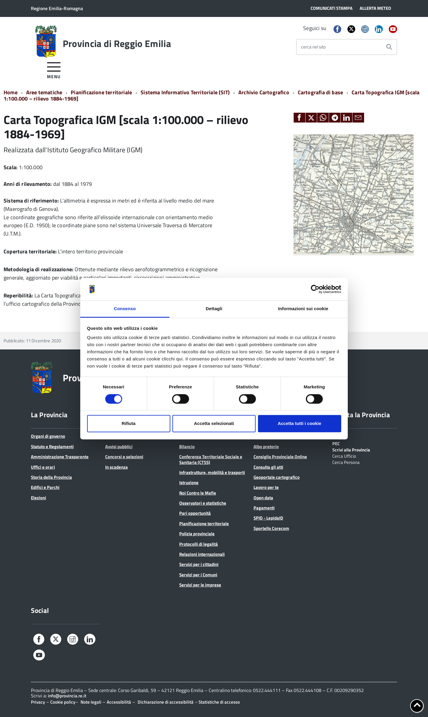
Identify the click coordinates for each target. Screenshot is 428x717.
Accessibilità (119, 702)
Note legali (91, 702)
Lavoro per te (266, 487)
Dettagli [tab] (214, 308)
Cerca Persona (346, 462)
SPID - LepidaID (268, 517)
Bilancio (187, 446)
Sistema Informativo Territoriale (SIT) (185, 92)
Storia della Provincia (51, 477)
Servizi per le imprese (200, 584)
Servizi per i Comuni (198, 574)
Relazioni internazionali (202, 554)
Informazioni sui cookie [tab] (303, 308)
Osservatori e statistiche (202, 503)
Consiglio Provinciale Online (280, 456)
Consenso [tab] (125, 308)
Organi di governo (48, 436)
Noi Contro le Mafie (197, 492)
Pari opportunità (195, 513)
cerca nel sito (313, 46)
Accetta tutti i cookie (299, 423)
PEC (336, 443)
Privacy (38, 702)
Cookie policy (62, 702)
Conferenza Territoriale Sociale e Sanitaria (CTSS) (210, 459)
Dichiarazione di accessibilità (165, 702)
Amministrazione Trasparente (60, 456)
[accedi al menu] (54, 69)
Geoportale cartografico (277, 477)
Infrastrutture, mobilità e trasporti (212, 472)
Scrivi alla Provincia (351, 449)
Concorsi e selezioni (124, 456)
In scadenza (116, 467)
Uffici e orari (43, 467)
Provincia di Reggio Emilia (117, 43)
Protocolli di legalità (198, 544)
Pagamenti (264, 507)
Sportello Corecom (271, 528)
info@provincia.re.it (67, 695)
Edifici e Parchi (45, 487)
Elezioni (38, 497)
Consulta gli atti (268, 467)
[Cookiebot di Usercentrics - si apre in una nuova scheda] (315, 289)
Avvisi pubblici (119, 446)
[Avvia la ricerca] (389, 47)
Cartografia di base (320, 92)
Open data (263, 497)
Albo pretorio (266, 446)
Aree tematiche (44, 92)
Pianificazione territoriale (101, 92)
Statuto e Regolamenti (52, 446)
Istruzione (189, 482)
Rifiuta (129, 423)
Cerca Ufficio (344, 456)
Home (11, 92)
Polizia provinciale (197, 533)
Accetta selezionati (214, 423)
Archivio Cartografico (263, 92)
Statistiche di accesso (219, 702)
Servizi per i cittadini (198, 564)
